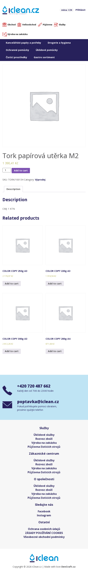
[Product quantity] (6, 170)
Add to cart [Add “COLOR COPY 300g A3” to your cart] (11, 351)
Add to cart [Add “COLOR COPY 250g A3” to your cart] (11, 283)
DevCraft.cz (68, 566)
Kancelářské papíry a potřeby (23, 42)
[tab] (13, 189)
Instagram (44, 515)
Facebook (44, 511)
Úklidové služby (44, 435)
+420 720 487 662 (33, 386)
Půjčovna (47, 24)
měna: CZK (66, 10)
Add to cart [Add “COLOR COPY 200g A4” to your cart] (55, 351)
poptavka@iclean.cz (38, 401)
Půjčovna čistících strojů (44, 447)
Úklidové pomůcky (47, 50)
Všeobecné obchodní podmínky (44, 537)
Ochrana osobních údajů (44, 529)
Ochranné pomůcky (17, 50)
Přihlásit (81, 9)
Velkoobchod (29, 24)
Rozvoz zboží (44, 439)
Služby (62, 24)
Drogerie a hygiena (59, 42)
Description (13, 189)
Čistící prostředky (16, 57)
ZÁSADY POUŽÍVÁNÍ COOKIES (44, 533)
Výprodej (40, 179)
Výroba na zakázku (17, 34)
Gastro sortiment (44, 57)
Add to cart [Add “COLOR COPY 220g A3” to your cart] (55, 283)
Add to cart (21, 170)
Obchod (11, 24)
